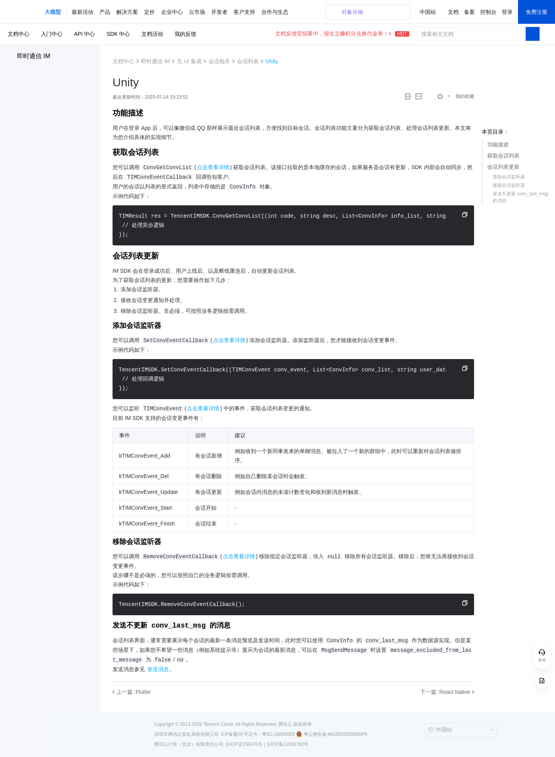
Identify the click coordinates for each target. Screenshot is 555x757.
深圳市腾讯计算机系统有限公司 (186, 734)
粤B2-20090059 (278, 734)
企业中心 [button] (172, 12)
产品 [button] (104, 12)
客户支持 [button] (244, 12)
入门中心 (51, 34)
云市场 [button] (197, 12)
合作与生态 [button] (274, 12)
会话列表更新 (503, 167)
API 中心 (84, 34)
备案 (469, 12)
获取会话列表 (503, 156)
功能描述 (498, 144)
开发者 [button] (219, 12)
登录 (507, 12)
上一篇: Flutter (133, 692)
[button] (53, 12)
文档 (453, 12)
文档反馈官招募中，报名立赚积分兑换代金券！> (342, 33)
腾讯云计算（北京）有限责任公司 (189, 744)
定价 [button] (149, 12)
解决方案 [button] (127, 12)
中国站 (428, 12)
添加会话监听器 (509, 177)
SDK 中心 (118, 34)
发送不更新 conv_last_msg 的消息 (520, 197)
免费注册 (536, 12)
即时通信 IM (33, 56)
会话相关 (219, 61)
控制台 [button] (488, 12)
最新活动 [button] (82, 12)
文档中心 (18, 34)
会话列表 (248, 61)
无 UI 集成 (189, 61)
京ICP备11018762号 (287, 744)
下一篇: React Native (445, 692)
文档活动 (152, 34)
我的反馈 (185, 34)
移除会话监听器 (509, 185)
